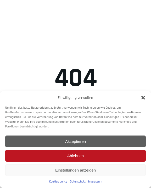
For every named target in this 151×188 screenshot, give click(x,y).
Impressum (95, 182)
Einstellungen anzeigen (75, 170)
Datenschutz (78, 182)
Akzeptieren (75, 141)
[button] (143, 97)
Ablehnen (75, 156)
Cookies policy (58, 182)
